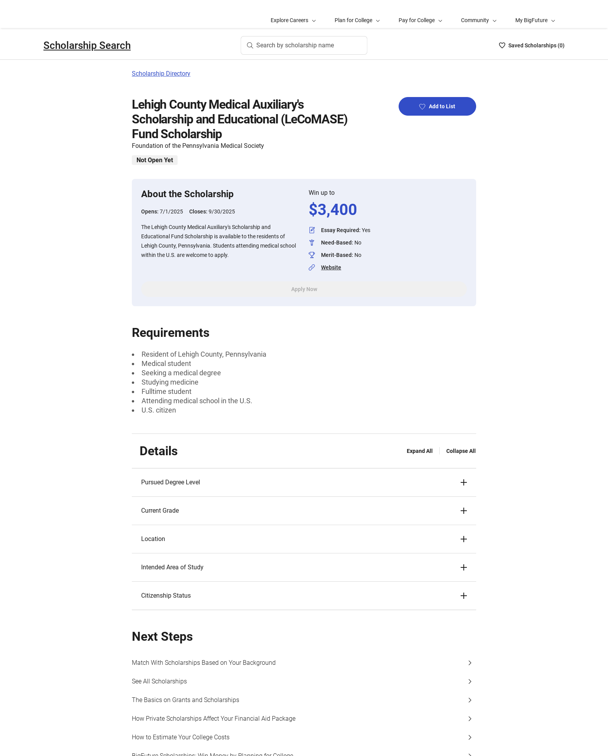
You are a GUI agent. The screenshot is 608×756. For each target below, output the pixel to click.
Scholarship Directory (161, 73)
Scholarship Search (87, 45)
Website (331, 267)
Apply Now (304, 289)
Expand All (420, 451)
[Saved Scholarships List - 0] (532, 45)
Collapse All (461, 451)
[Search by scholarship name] (304, 45)
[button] (304, 482)
